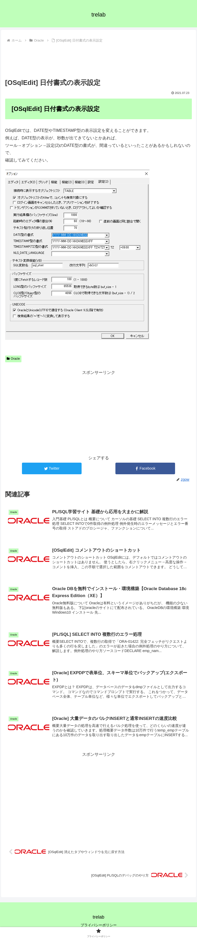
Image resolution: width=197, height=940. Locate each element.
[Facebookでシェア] (145, 468)
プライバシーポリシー (99, 925)
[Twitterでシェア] (52, 468)
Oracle (13, 358)
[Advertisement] (98, 60)
